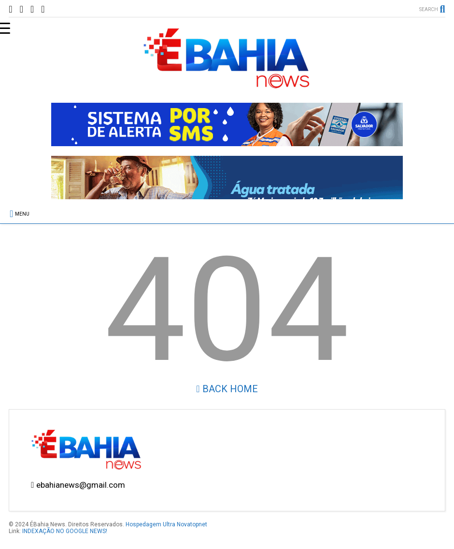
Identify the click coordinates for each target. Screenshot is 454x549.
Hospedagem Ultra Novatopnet (166, 524)
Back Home (226, 389)
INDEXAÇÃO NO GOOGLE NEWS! (64, 531)
